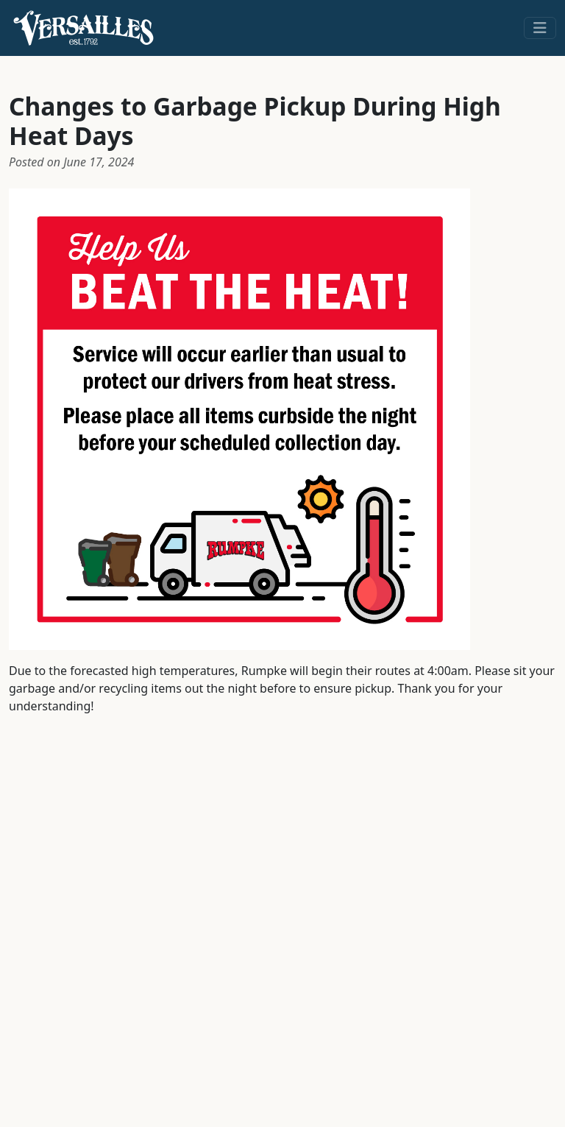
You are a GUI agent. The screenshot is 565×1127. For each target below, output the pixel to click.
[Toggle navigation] (540, 28)
